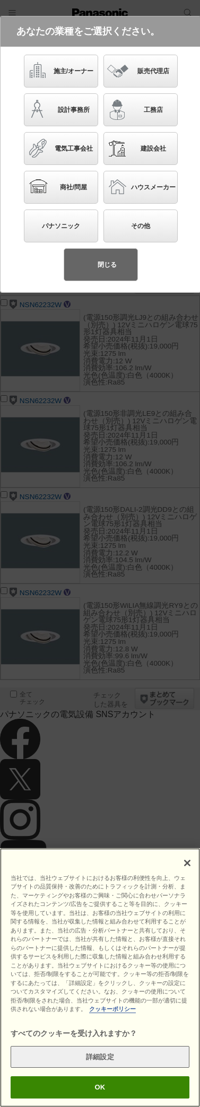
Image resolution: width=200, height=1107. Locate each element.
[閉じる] (187, 863)
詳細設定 (100, 1057)
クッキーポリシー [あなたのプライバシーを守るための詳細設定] (112, 1009)
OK (100, 1087)
